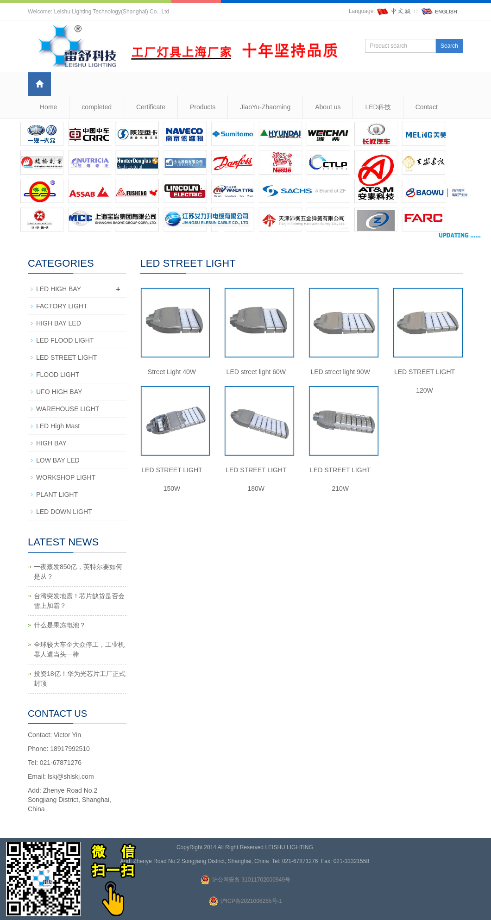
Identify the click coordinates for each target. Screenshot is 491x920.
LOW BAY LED (58, 460)
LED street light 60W (256, 372)
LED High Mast (58, 426)
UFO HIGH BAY (59, 391)
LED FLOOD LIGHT (65, 340)
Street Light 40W (172, 372)
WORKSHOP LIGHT (65, 477)
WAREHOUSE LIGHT (67, 409)
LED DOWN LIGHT (64, 511)
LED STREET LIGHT (66, 357)
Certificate (150, 107)
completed (97, 107)
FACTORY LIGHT (61, 306)
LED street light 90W (340, 372)
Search (449, 46)
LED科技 (377, 107)
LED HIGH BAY (58, 289)
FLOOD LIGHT (57, 374)
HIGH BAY (51, 443)
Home (48, 107)
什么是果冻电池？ (60, 625)
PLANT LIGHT (57, 494)
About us (327, 107)
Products (202, 107)
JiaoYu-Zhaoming (265, 107)
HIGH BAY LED (58, 323)
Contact (426, 107)
